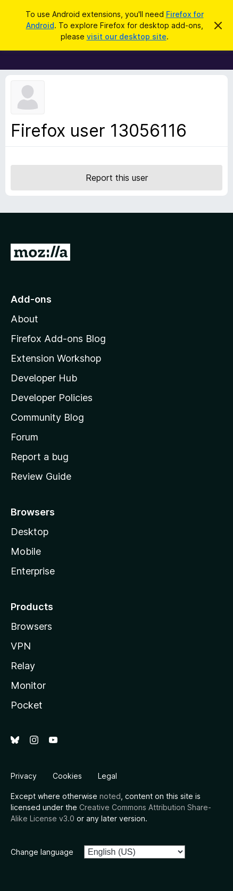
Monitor (28, 685)
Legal (107, 775)
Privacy (24, 775)
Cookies (67, 775)
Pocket (27, 705)
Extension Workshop (56, 358)
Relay (23, 665)
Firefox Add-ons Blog (58, 338)
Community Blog (47, 417)
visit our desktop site (127, 36)
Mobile (26, 551)
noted (110, 796)
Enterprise (33, 571)
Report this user (117, 177)
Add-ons (31, 299)
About (24, 318)
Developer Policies (52, 397)
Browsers (31, 626)
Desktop (29, 531)
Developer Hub (44, 378)
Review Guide (41, 476)
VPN (21, 646)
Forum (24, 437)
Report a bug (40, 456)
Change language (42, 851)
